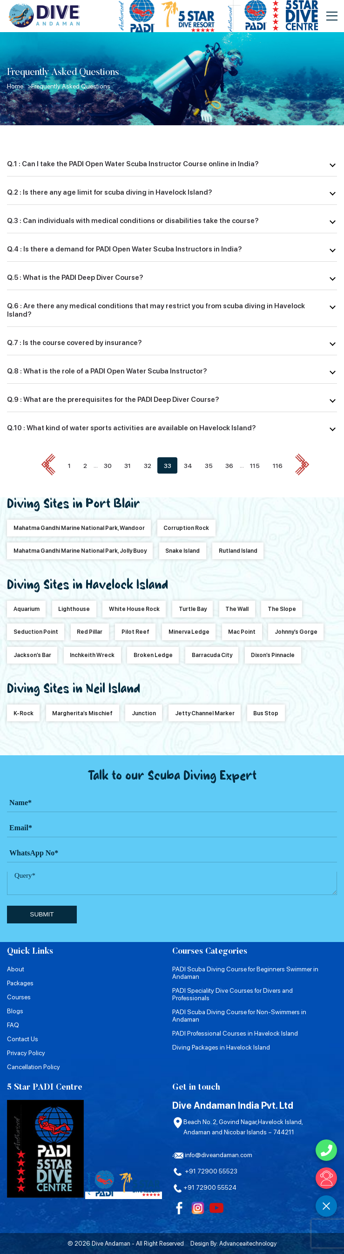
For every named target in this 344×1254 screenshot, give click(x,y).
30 (108, 465)
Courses (19, 996)
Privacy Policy (26, 1052)
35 (209, 465)
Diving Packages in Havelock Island (221, 1047)
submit (42, 914)
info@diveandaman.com (212, 1155)
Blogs (15, 1010)
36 (229, 465)
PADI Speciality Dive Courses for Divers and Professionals (232, 993)
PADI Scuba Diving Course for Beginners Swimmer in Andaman (245, 972)
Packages (20, 982)
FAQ (13, 1024)
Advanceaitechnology (248, 1243)
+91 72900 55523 (204, 1171)
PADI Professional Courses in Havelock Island (235, 1033)
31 (127, 465)
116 (278, 465)
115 (255, 465)
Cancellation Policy (33, 1066)
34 (188, 465)
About (15, 968)
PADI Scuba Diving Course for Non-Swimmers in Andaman (239, 1015)
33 (167, 465)
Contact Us (22, 1038)
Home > (19, 86)
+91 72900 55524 (204, 1187)
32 (147, 465)
